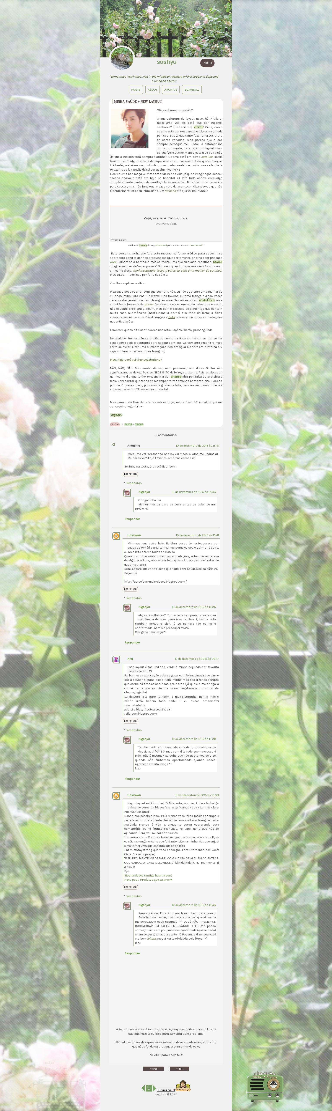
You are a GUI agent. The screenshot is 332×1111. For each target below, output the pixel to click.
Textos (139, 424)
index (207, 63)
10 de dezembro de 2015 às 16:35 (194, 607)
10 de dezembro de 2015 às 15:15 (197, 446)
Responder (130, 474)
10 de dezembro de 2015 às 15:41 (197, 535)
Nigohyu (144, 492)
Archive (170, 89)
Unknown (134, 535)
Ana (130, 659)
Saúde (128, 424)
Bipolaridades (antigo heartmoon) (148, 875)
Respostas (134, 483)
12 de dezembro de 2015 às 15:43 (194, 905)
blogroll (191, 89)
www (113, 262)
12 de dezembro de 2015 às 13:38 (197, 795)
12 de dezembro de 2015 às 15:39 (194, 739)
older (179, 1068)
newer (153, 1068)
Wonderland (161, 245)
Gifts (49, 1057)
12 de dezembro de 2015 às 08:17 (197, 659)
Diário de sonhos (59, 1068)
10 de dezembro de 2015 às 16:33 (194, 492)
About (152, 89)
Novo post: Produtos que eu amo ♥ (148, 879)
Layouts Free (56, 1062)
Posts (135, 89)
